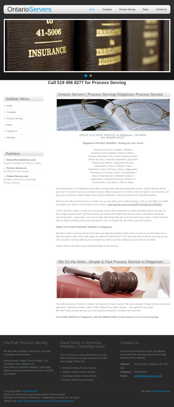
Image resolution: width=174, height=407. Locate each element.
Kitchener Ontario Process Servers (79, 368)
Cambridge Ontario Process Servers (79, 376)
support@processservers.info (148, 376)
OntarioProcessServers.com (21, 160)
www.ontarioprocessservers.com (33, 401)
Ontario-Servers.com (17, 176)
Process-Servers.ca (17, 168)
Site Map (11, 137)
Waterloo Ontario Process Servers (78, 372)
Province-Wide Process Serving (77, 380)
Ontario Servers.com (160, 391)
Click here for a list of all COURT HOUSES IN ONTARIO (135, 204)
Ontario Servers (29, 391)
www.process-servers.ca (62, 401)
